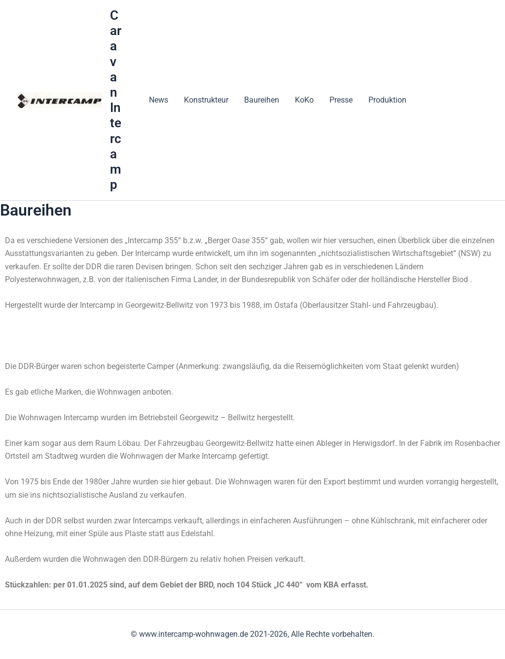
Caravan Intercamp (115, 100)
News (158, 100)
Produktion (387, 100)
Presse (341, 100)
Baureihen (261, 100)
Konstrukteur (206, 100)
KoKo (304, 100)
